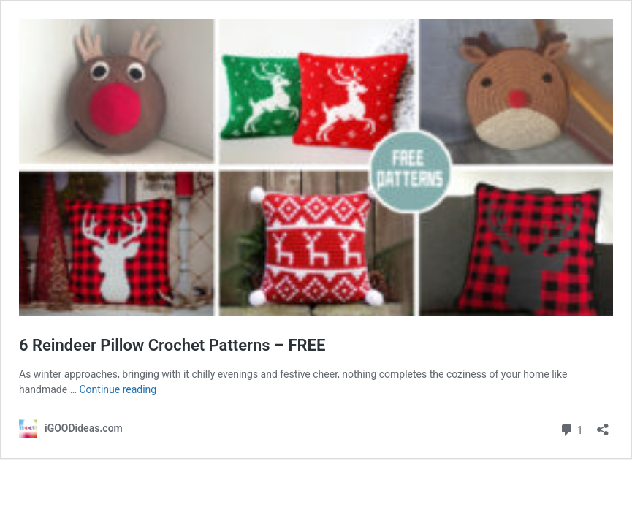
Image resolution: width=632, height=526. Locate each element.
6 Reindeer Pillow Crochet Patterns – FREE (172, 345)
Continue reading (117, 389)
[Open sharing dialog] (603, 424)
